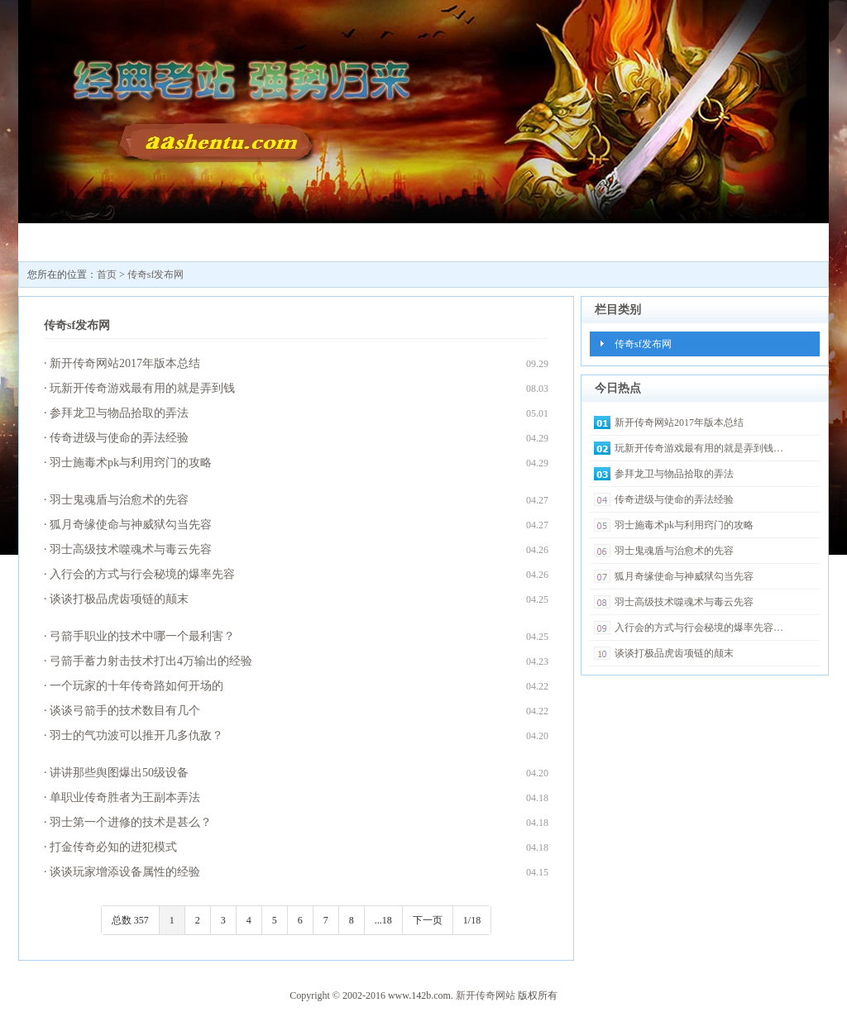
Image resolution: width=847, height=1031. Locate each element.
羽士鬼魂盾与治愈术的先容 (119, 500)
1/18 (472, 920)
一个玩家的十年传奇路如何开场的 (136, 686)
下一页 (428, 920)
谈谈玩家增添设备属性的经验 (125, 872)
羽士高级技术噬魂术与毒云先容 (131, 549)
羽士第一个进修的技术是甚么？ (131, 822)
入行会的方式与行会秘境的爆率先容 (142, 574)
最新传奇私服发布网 (366, 246)
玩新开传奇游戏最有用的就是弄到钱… (699, 448)
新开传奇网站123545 (168, 246)
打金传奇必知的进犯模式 (113, 847)
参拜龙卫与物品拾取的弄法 (119, 413)
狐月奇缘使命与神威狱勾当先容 (131, 524)
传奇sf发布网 (267, 240)
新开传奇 (68, 240)
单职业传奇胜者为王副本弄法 (125, 797)
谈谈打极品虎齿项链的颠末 (119, 599)
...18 (383, 920)
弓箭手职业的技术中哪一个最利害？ (142, 636)
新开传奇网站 (485, 995)
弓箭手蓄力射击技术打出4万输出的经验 (151, 661)
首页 (107, 274)
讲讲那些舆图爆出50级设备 (119, 772)
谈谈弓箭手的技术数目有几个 (125, 710)
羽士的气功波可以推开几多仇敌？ (136, 735)
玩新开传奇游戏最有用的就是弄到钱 (142, 388)
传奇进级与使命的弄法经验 (119, 438)
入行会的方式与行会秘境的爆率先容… (699, 627)
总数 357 (130, 920)
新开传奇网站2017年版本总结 (125, 363)
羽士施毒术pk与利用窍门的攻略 (131, 462)
